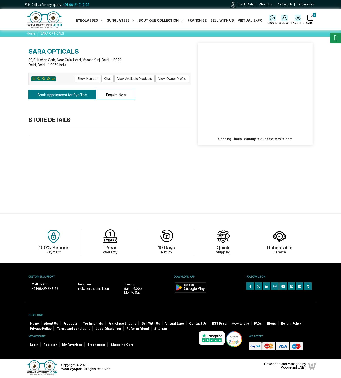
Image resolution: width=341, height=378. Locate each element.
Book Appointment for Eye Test (62, 95)
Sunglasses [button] (121, 20)
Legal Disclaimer (108, 328)
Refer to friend (138, 328)
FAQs (258, 323)
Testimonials (305, 4)
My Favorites (72, 344)
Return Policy (291, 323)
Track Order (246, 4)
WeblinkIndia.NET (293, 367)
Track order (96, 344)
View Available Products (134, 78)
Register (50, 344)
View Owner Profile (172, 78)
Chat (107, 78)
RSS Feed (219, 323)
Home (31, 33)
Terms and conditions (73, 328)
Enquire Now (116, 95)
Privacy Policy (41, 328)
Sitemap (160, 328)
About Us (265, 4)
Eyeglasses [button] (89, 20)
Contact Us (284, 4)
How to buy (240, 323)
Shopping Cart (122, 344)
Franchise (197, 20)
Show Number (87, 78)
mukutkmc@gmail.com (94, 288)
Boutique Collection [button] (161, 20)
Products (70, 323)
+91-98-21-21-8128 (76, 5)
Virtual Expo (250, 20)
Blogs (271, 323)
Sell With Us (222, 20)
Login (34, 344)
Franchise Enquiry (122, 323)
